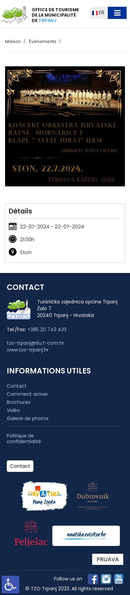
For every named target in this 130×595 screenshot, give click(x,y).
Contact (17, 386)
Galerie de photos (28, 418)
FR (98, 13)
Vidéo (13, 410)
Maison (13, 41)
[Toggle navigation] (117, 13)
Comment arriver (27, 394)
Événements (42, 41)
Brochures (18, 402)
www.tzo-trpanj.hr (28, 349)
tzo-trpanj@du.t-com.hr (35, 343)
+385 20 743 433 (47, 329)
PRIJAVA (108, 559)
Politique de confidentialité (24, 438)
